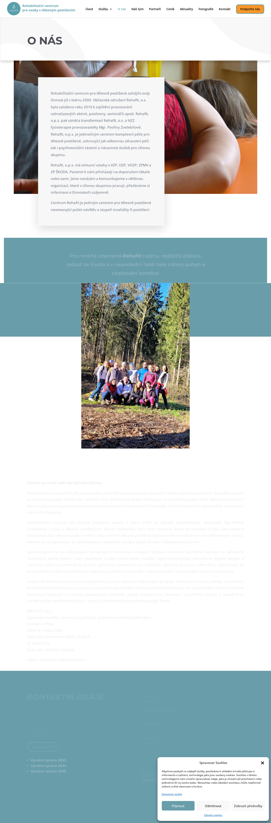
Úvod (89, 9)
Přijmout (178, 806)
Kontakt (225, 9)
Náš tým (137, 9)
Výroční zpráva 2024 (48, 766)
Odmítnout (213, 806)
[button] (262, 763)
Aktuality (186, 9)
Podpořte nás (250, 9)
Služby (103, 9)
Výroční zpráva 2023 (48, 760)
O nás (122, 9)
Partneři (155, 9)
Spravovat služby (172, 794)
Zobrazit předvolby (248, 806)
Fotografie (206, 9)
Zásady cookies (213, 815)
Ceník (170, 9)
